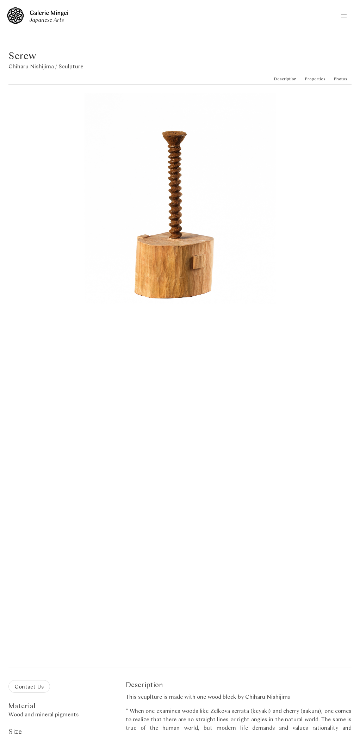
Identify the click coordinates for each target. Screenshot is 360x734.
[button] (344, 16)
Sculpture (70, 66)
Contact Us (29, 686)
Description (285, 78)
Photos (340, 78)
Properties (315, 78)
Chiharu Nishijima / (33, 66)
